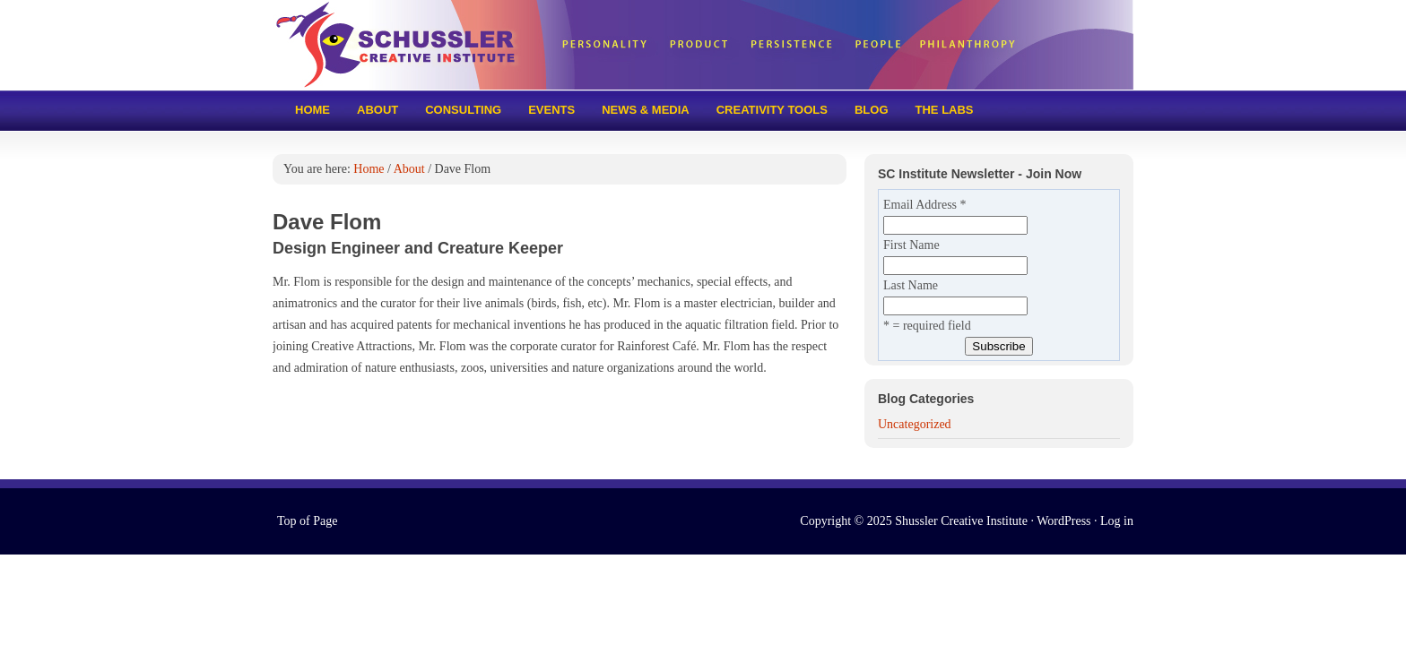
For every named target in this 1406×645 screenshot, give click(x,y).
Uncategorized (914, 424)
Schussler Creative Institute (407, 45)
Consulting (463, 109)
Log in (1116, 521)
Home (312, 109)
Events (551, 109)
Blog (872, 109)
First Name (911, 245)
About (370, 117)
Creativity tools (772, 109)
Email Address (925, 204)
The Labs (945, 109)
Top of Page (307, 521)
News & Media (646, 109)
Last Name (910, 285)
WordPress (1063, 521)
